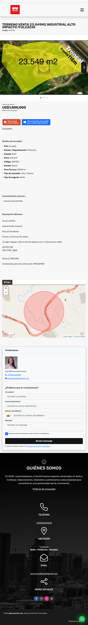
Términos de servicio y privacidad (38, 446)
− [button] (6, 293)
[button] (40, 97)
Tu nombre (10, 392)
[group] (44, 68)
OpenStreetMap (80, 336)
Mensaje (9, 420)
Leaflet (65, 336)
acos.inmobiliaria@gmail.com (44, 573)
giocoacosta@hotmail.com (18, 378)
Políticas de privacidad (44, 489)
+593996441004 (14, 375)
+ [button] (6, 288)
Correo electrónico (13, 401)
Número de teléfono (13, 411)
